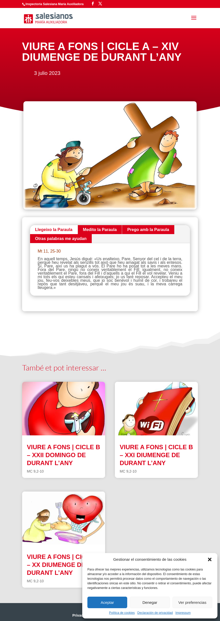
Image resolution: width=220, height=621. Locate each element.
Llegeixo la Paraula (53, 229)
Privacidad (81, 615)
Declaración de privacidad (155, 613)
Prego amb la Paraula (148, 229)
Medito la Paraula (100, 229)
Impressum (182, 613)
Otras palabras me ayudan (61, 238)
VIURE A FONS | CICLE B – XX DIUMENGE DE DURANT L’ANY (63, 564)
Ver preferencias (192, 602)
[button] (209, 559)
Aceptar (107, 602)
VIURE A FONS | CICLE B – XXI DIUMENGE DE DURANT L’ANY (156, 455)
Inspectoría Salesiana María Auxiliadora (55, 4)
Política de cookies (122, 613)
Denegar (149, 602)
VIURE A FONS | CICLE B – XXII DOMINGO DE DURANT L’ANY (63, 455)
